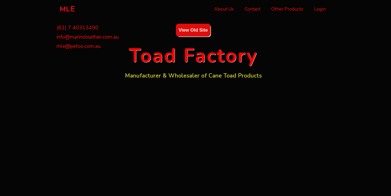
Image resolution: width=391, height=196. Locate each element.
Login (320, 9)
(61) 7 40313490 (77, 27)
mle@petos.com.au (78, 46)
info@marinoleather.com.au (87, 37)
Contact (252, 9)
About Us (224, 9)
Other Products (287, 9)
